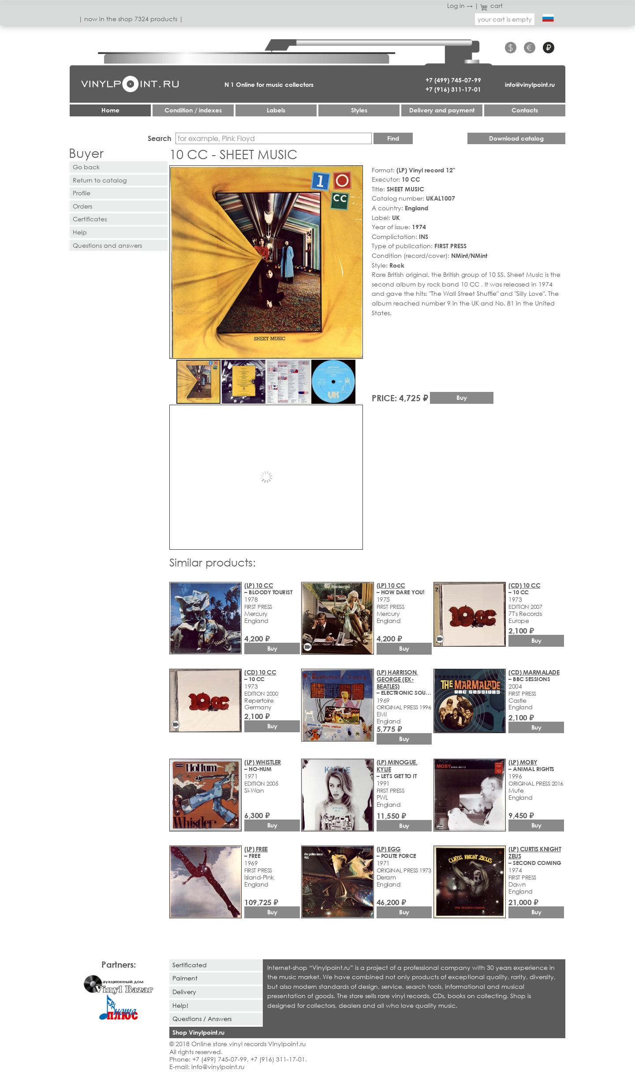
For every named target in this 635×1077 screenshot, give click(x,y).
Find (393, 138)
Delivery (184, 991)
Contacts (525, 110)
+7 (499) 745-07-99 (453, 80)
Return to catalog (100, 180)
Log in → (460, 5)
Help (80, 232)
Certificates (90, 219)
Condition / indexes (193, 110)
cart (491, 5)
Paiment (185, 978)
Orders (82, 206)
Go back (86, 167)
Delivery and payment (441, 110)
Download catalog (516, 138)
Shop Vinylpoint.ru (198, 1032)
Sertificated (189, 965)
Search (160, 138)
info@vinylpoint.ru (530, 84)
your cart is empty (505, 19)
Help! (180, 1005)
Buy (461, 397)
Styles (359, 110)
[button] (354, 174)
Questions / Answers (202, 1018)
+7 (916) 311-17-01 (453, 89)
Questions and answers (107, 245)
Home (110, 110)
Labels (276, 110)
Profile (81, 193)
